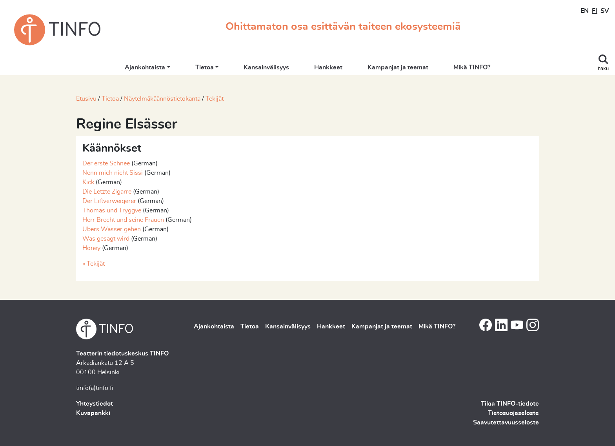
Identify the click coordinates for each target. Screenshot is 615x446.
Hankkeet (328, 67)
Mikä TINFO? (471, 67)
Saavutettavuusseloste (506, 422)
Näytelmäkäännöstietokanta (162, 99)
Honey (91, 248)
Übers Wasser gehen (111, 229)
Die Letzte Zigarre (106, 192)
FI (594, 11)
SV (604, 11)
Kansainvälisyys (266, 67)
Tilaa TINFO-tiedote (510, 404)
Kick (88, 182)
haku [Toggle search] (603, 68)
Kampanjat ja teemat (398, 67)
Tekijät (215, 99)
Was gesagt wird (105, 239)
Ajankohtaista (145, 67)
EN (584, 11)
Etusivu (86, 99)
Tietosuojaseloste (513, 413)
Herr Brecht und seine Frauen (123, 220)
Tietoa (204, 67)
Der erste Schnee (106, 163)
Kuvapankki (93, 413)
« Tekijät (93, 264)
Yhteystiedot (94, 404)
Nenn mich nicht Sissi (112, 173)
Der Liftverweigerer (109, 201)
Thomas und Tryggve (112, 210)
